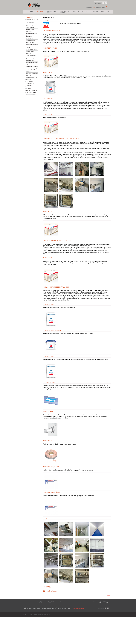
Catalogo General (52, 591)
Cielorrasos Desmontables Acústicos (30, 83)
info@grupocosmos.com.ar (77, 608)
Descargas (89, 7)
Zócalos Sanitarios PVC (31, 77)
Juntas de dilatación (31, 90)
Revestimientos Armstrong (32, 66)
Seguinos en (101, 608)
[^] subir (109, 595)
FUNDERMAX (29, 36)
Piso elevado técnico (30, 40)
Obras (104, 601)
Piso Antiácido (29, 38)
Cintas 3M (28, 80)
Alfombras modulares (31, 24)
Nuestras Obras (100, 7)
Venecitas (28, 71)
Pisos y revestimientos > (32, 19)
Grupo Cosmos (34, 6)
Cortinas (28, 87)
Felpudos (28, 88)
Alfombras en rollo (30, 22)
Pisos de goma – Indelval (32, 49)
